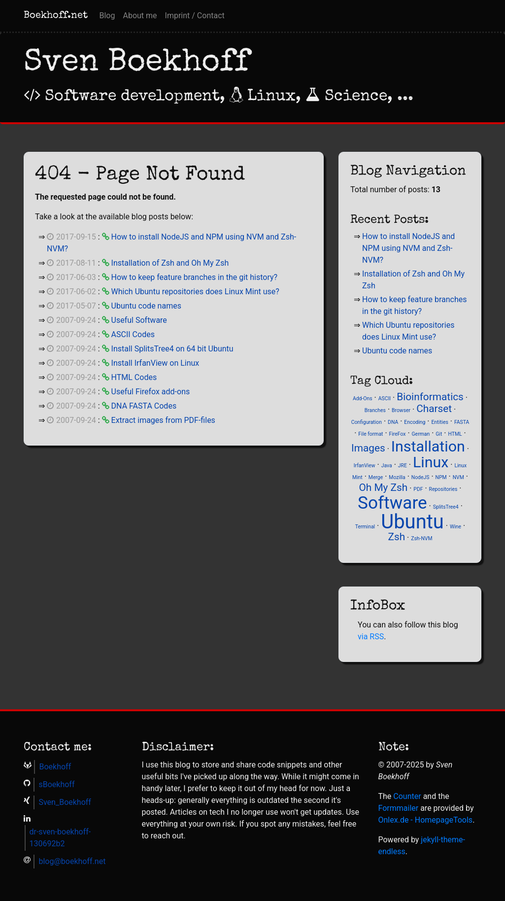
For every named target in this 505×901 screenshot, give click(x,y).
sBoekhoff (56, 784)
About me (140, 15)
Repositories (443, 489)
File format (370, 434)
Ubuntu (412, 521)
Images (368, 448)
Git (439, 434)
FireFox (397, 434)
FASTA (461, 422)
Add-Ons (362, 398)
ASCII (384, 398)
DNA (393, 422)
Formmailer (398, 808)
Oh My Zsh (383, 487)
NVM (458, 477)
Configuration (366, 422)
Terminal (365, 526)
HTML (455, 434)
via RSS (371, 636)
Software (392, 502)
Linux (430, 462)
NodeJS (420, 477)
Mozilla (397, 477)
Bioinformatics (430, 397)
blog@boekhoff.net (71, 861)
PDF (418, 489)
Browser (401, 410)
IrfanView (364, 465)
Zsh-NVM (421, 538)
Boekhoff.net (56, 16)
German (421, 434)
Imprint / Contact (195, 15)
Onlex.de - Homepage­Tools (425, 820)
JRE (402, 465)
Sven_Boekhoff (64, 802)
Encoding (414, 422)
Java (386, 465)
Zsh (396, 537)
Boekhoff (55, 766)
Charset (434, 409)
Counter (407, 796)
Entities (439, 422)
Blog (107, 15)
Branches (375, 410)
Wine (455, 526)
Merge (376, 477)
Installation (428, 446)
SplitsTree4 (446, 507)
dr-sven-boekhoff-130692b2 (60, 837)
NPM (441, 477)
